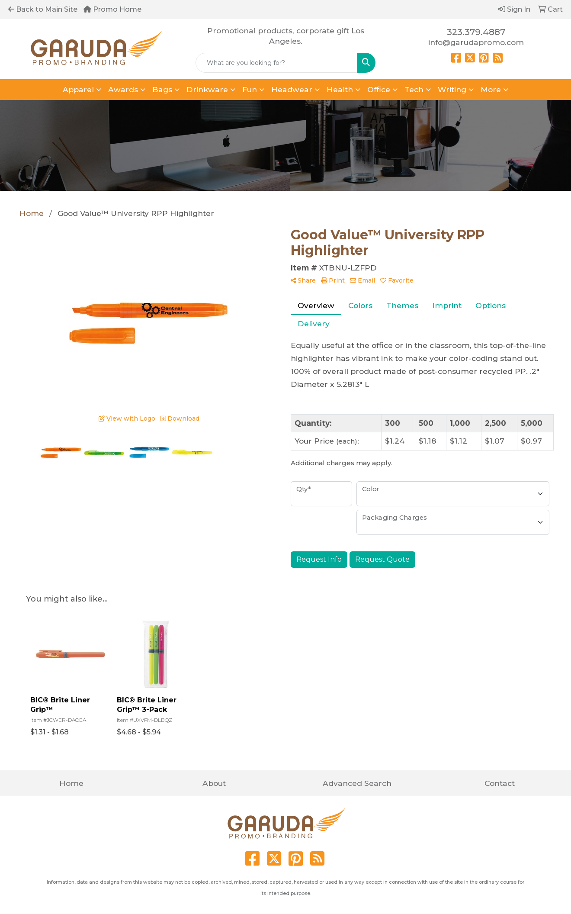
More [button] (491, 89)
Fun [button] (249, 89)
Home (71, 783)
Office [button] (378, 89)
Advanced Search (357, 783)
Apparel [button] (78, 89)
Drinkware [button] (207, 89)
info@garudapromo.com (476, 42)
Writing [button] (452, 89)
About (214, 783)
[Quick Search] (276, 63)
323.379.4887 (476, 32)
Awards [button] (123, 89)
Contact (499, 783)
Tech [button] (413, 89)
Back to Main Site (42, 9)
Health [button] (340, 89)
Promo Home (112, 9)
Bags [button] (162, 89)
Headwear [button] (291, 89)
